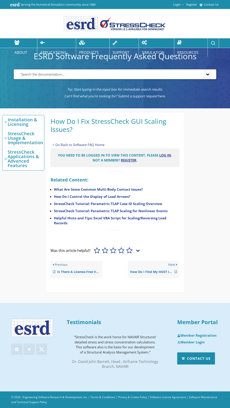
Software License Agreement (168, 397)
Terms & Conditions (103, 397)
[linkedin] (16, 349)
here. (162, 96)
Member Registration (197, 335)
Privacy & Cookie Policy (132, 397)
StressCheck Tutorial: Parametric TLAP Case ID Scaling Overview (108, 203)
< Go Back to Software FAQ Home (78, 144)
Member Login (191, 342)
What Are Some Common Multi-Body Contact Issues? (98, 189)
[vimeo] (29, 349)
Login (178, 4)
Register (191, 4)
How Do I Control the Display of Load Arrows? (92, 196)
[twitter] (41, 349)
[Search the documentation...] (107, 74)
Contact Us (209, 4)
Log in (165, 155)
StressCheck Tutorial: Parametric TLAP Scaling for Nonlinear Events (111, 211)
